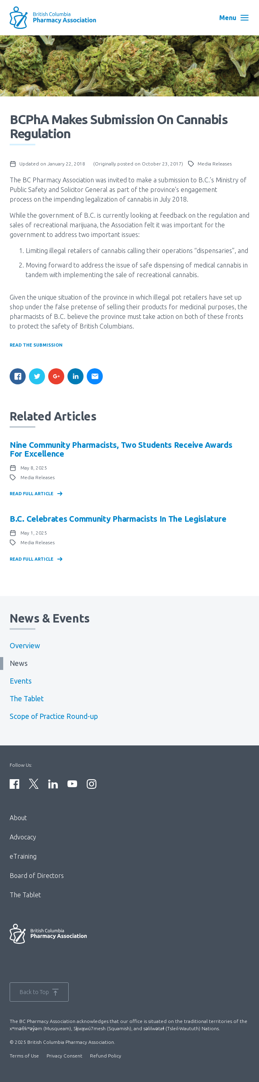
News (19, 663)
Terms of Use (24, 1055)
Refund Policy (105, 1055)
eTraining (23, 856)
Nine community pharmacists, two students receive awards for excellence (121, 449)
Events (21, 681)
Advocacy (23, 837)
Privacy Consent (64, 1055)
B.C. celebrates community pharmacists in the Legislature (118, 518)
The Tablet (27, 698)
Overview (25, 645)
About (18, 817)
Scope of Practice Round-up (54, 716)
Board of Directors (37, 875)
